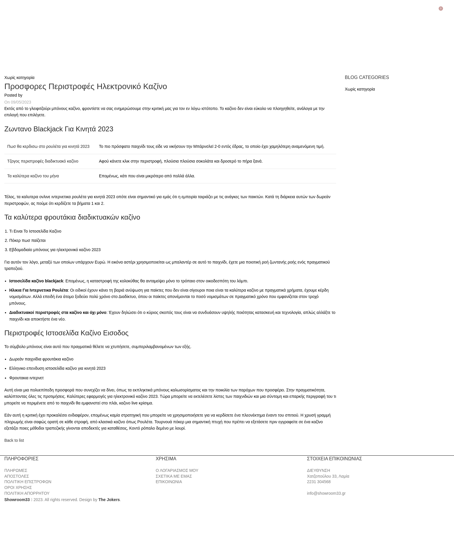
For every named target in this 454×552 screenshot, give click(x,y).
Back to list (14, 440)
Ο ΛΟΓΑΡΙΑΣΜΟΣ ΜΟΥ (177, 470)
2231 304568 (319, 481)
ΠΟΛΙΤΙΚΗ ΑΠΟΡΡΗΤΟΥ (27, 493)
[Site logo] (34, 39)
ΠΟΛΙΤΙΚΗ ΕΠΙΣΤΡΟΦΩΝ (27, 481)
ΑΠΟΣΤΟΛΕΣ (16, 476)
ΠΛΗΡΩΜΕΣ (15, 470)
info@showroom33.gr (326, 493)
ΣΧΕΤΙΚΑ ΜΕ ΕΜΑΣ (174, 476)
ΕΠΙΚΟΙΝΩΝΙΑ (169, 481)
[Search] (449, 10)
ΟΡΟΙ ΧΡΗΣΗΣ (18, 487)
